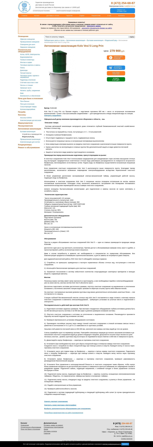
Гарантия (69, 15)
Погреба (21, 112)
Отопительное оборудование (24, 51)
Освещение (23, 36)
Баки (21, 93)
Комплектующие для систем (30, 142)
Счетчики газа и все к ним (29, 82)
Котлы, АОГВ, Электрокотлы (30, 54)
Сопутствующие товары (28, 106)
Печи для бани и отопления (30, 99)
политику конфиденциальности (111, 444)
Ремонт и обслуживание (29, 148)
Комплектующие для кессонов (30, 120)
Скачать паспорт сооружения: (56, 401)
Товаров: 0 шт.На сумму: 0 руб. (122, 10)
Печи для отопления (27, 104)
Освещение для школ (27, 44)
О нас (109, 15)
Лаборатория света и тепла (24, 7)
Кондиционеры (25, 145)
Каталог (37, 15)
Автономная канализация (29, 129)
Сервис (81, 15)
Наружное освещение (27, 47)
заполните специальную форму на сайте (97, 28)
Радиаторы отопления (27, 80)
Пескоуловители (25, 126)
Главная (24, 15)
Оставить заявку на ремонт (53, 425)
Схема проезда (126, 439)
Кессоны (22, 115)
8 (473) (123, 3)
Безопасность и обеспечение (30, 96)
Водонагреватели (26, 57)
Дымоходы (24, 70)
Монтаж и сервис (26, 62)
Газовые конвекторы (27, 60)
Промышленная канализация (30, 139)
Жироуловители (25, 123)
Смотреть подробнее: (52, 115)
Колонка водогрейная (27, 109)
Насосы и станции (26, 85)
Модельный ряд (28, 137)
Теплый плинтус (25, 73)
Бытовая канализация (27, 131)
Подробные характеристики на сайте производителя (63, 413)
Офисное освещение (27, 39)
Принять (125, 444)
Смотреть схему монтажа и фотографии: (60, 405)
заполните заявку (94, 26)
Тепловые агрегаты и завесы (30, 65)
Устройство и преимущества (32, 134)
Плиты (22, 68)
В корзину (116, 68)
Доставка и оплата (52, 15)
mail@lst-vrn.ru (129, 6)
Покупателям (95, 15)
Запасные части (25, 88)
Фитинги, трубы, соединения (30, 90)
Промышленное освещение (29, 42)
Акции (46, 429)
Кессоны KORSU (26, 118)
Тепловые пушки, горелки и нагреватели (29, 76)
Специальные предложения (53, 427)
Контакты (121, 15)
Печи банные (24, 101)
